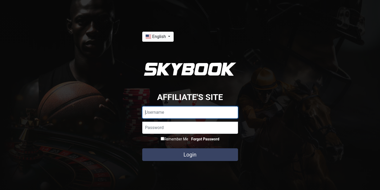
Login (189, 154)
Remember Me (174, 139)
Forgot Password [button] (205, 139)
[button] (158, 37)
